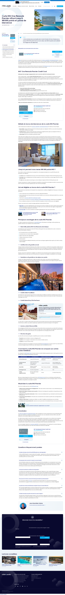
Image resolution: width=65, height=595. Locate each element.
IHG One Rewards (44, 343)
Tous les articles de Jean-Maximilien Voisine (36, 505)
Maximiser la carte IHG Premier (7, 54)
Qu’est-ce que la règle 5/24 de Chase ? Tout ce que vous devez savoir (53, 213)
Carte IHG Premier (37, 222)
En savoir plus (25, 118)
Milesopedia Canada (34, 575)
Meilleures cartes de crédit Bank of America (21, 576)
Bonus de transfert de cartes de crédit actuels (25, 565)
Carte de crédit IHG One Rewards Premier (50, 60)
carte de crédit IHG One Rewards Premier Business (40, 199)
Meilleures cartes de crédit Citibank (20, 580)
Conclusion (4, 55)
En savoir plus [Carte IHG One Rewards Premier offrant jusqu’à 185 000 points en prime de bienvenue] (57, 56)
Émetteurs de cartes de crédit (19, 574)
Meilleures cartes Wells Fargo (19, 581)
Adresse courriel (41, 311)
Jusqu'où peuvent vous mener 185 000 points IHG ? (9, 49)
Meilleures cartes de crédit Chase (19, 579)
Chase (19, 60)
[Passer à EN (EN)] (54, 6)
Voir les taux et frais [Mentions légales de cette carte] (30, 114)
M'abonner (58, 313)
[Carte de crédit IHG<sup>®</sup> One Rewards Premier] (21, 54)
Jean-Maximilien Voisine (36, 503)
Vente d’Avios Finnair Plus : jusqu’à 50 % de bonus (39, 565)
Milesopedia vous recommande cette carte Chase (28, 48)
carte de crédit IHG (34, 424)
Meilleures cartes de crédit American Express (21, 575)
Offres (3, 14)
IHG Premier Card (46, 66)
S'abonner (60, 6)
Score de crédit (22, 209)
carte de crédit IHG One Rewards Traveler (33, 197)
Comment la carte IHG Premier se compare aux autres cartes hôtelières (9, 53)
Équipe (32, 580)
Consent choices (3, 594)
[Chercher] (52, 6)
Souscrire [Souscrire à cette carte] (57, 51)
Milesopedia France (34, 576)
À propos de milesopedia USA (36, 578)
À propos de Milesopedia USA (36, 574)
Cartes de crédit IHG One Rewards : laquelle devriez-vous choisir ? (39, 405)
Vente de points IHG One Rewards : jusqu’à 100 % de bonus (55, 565)
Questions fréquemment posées (7, 57)
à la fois (30, 480)
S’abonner (45, 538)
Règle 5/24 (21, 205)
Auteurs (32, 579)
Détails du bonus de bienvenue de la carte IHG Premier (9, 48)
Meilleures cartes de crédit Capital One (20, 578)
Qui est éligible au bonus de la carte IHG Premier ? (9, 50)
